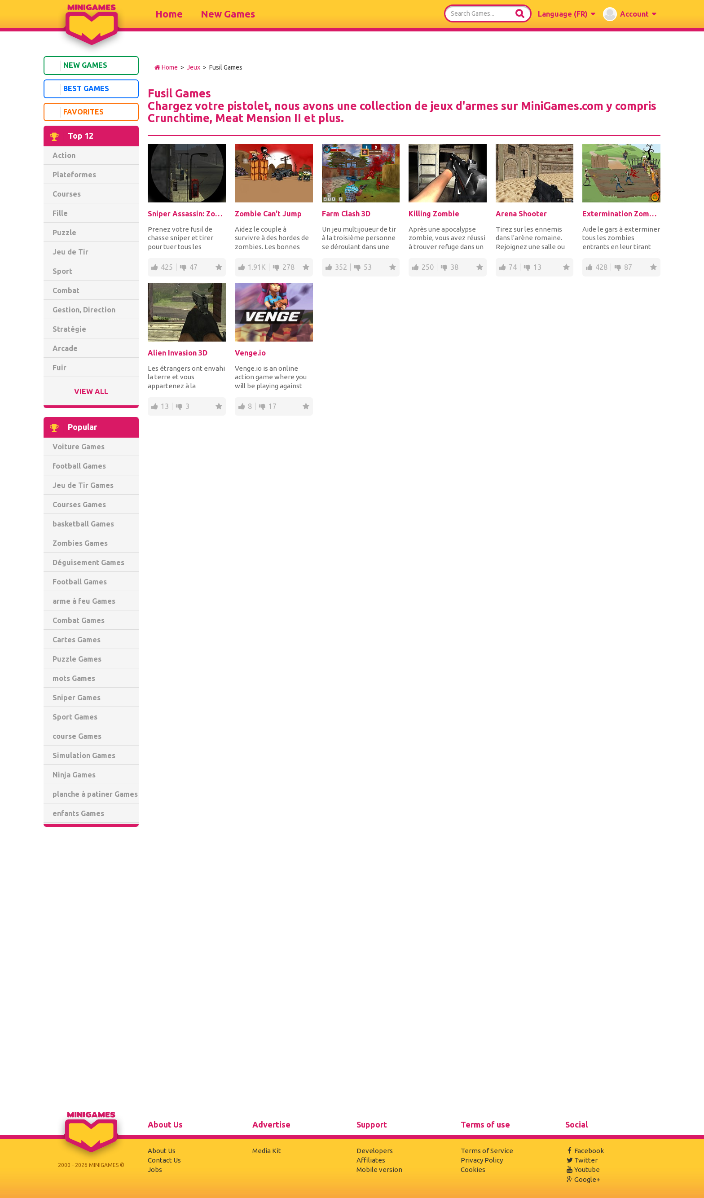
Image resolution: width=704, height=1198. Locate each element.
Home (169, 13)
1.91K (257, 267)
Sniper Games (77, 697)
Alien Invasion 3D (177, 353)
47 (193, 267)
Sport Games (75, 717)
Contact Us (164, 1160)
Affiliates (370, 1160)
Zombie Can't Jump (268, 214)
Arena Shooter (521, 214)
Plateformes (74, 175)
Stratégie (69, 329)
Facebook (584, 1150)
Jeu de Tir (70, 252)
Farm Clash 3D (346, 214)
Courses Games (79, 504)
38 (454, 267)
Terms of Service (487, 1150)
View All (91, 391)
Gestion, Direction (84, 310)
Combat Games (79, 620)
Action (64, 155)
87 (628, 267)
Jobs (155, 1169)
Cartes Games (77, 640)
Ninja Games (74, 775)
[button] (566, 14)
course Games (77, 736)
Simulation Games (84, 755)
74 (513, 267)
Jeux (193, 67)
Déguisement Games (88, 562)
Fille (60, 213)
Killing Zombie (434, 214)
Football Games (80, 582)
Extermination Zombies (621, 214)
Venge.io (250, 353)
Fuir (59, 368)
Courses (67, 194)
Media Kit (266, 1150)
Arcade (65, 348)
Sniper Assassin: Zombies (187, 214)
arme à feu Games (84, 601)
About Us (162, 1150)
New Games (228, 13)
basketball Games (83, 524)
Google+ (582, 1179)
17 (272, 406)
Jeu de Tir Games (83, 485)
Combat (66, 290)
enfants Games (78, 813)
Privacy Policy (482, 1160)
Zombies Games (80, 543)
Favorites (75, 112)
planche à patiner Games (95, 794)
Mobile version (379, 1169)
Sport (62, 271)
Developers (374, 1150)
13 (537, 267)
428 (601, 267)
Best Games (78, 89)
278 (288, 267)
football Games (79, 466)
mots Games (74, 678)
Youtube (582, 1169)
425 (167, 267)
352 (341, 267)
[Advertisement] (91, 970)
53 (368, 267)
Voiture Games (79, 447)
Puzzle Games (77, 659)
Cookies (473, 1169)
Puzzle (64, 232)
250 (428, 267)
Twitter (581, 1160)
